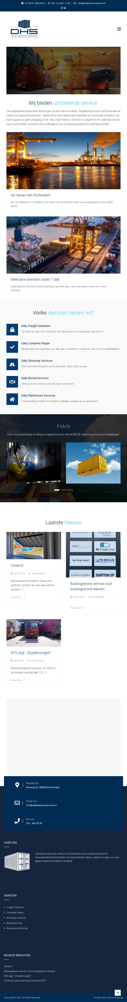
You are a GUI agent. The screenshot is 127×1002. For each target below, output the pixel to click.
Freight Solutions (15, 907)
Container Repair (15, 912)
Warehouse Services (17, 928)
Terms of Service (115, 997)
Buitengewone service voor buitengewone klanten (29, 971)
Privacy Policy (100, 997)
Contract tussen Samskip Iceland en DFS (25, 980)
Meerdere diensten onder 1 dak (35, 279)
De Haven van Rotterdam (31, 195)
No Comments (38, 573)
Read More (18, 597)
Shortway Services (16, 917)
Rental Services (14, 923)
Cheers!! (17, 565)
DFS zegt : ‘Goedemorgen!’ (31, 653)
